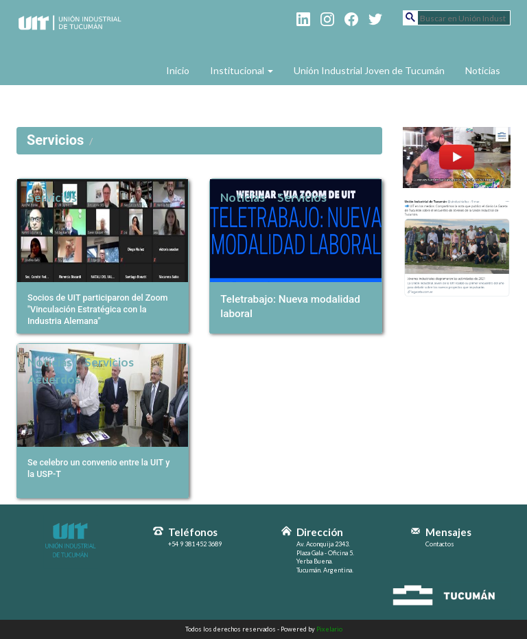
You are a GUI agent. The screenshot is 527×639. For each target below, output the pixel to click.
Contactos (439, 544)
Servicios (52, 197)
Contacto (186, 98)
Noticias (482, 70)
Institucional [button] (241, 70)
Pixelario (329, 629)
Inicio (177, 70)
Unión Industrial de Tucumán (70, 42)
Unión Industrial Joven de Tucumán (369, 70)
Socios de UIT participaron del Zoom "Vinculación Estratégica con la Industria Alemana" (97, 309)
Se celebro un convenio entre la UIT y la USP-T (98, 468)
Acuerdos (53, 379)
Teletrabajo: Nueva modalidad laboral (290, 306)
